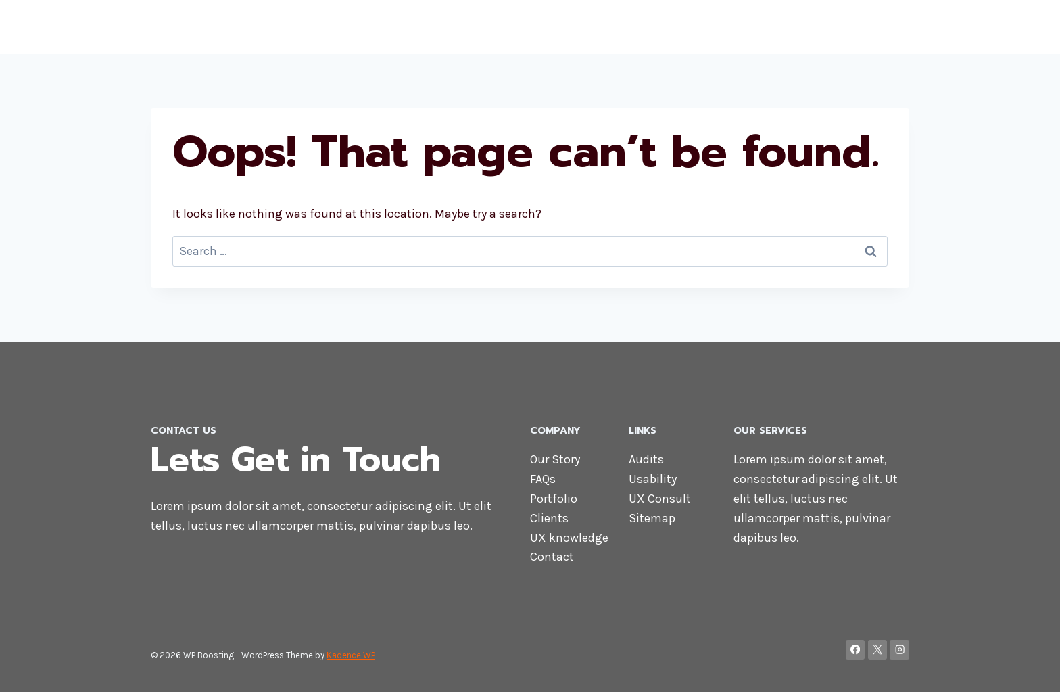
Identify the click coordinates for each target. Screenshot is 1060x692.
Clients (549, 518)
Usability (653, 478)
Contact (842, 27)
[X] (878, 650)
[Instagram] (899, 650)
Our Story (555, 459)
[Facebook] (855, 650)
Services (783, 27)
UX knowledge (569, 537)
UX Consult (660, 498)
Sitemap (652, 518)
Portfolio (553, 498)
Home (611, 27)
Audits (646, 459)
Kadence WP (351, 655)
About (658, 27)
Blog (889, 27)
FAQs (543, 478)
